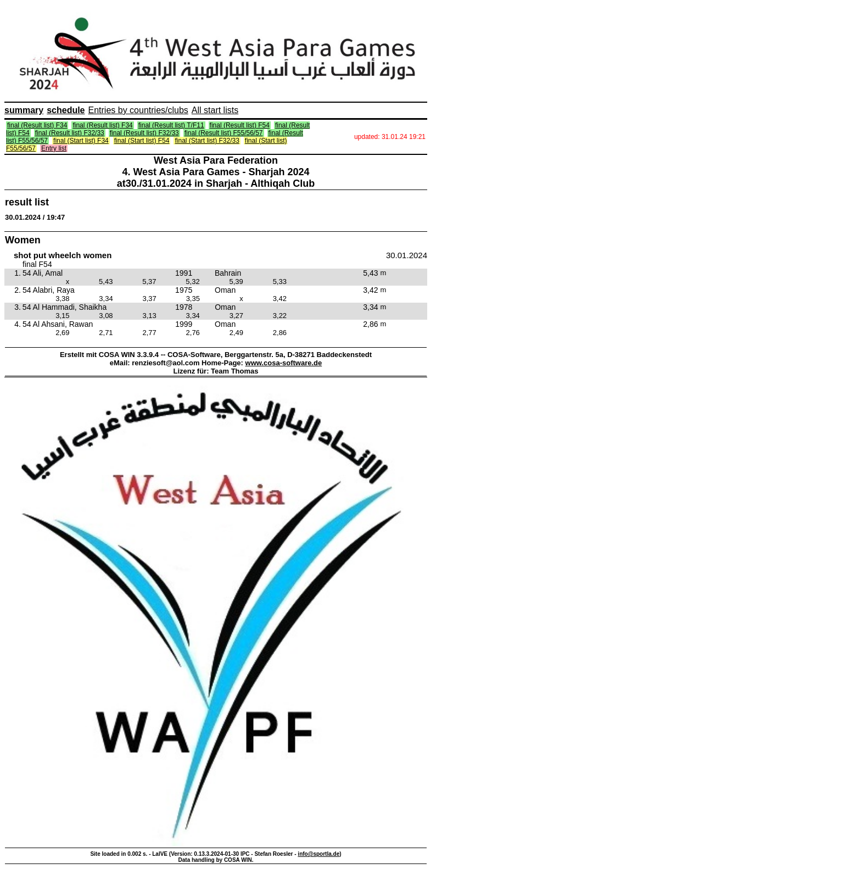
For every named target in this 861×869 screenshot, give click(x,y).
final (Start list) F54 (142, 140)
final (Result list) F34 (37, 125)
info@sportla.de (318, 854)
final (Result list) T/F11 (171, 125)
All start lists (215, 110)
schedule (66, 110)
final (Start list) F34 (81, 140)
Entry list (53, 148)
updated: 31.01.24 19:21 (390, 137)
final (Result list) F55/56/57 (224, 133)
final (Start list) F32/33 (207, 140)
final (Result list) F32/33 (69, 133)
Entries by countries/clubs (138, 110)
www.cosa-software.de (283, 363)
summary (23, 110)
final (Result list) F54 (240, 125)
